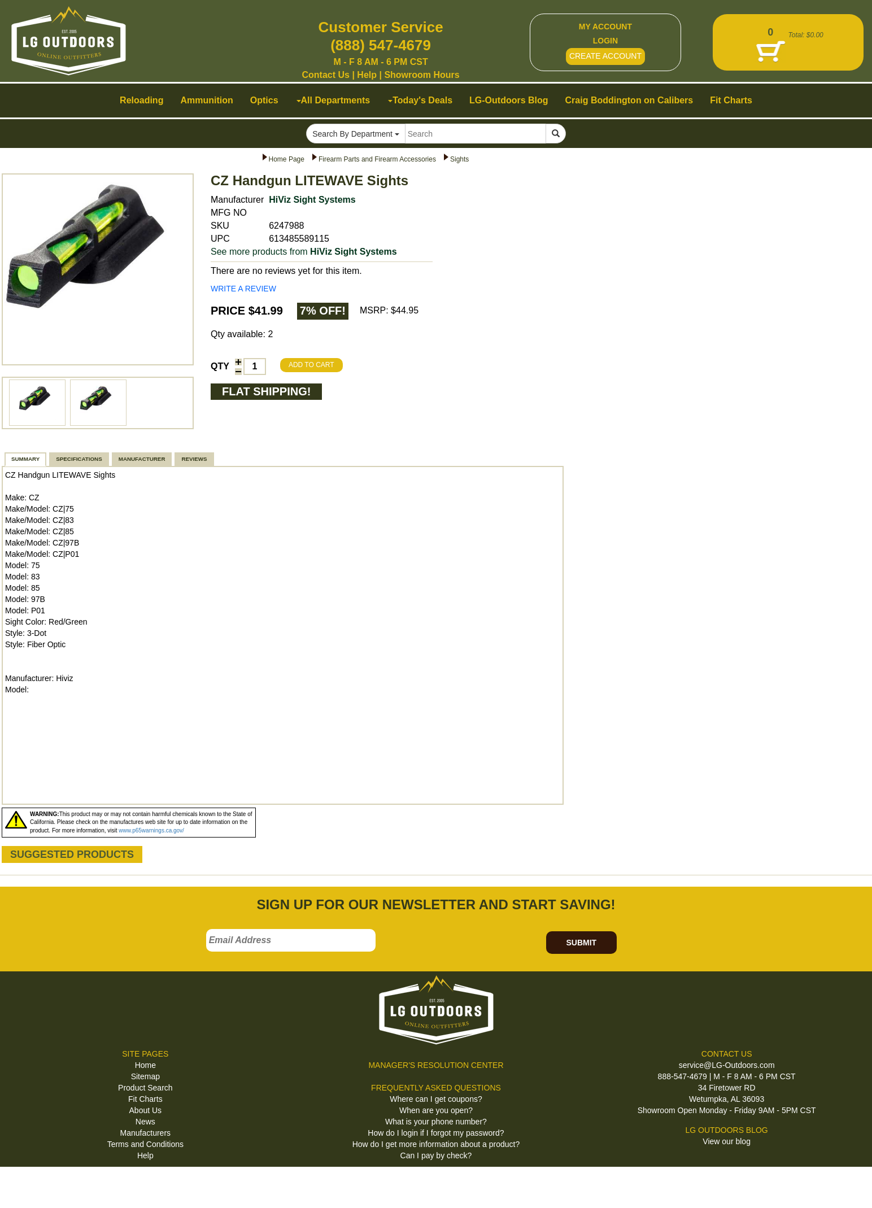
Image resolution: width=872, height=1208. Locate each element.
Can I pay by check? (436, 1155)
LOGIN (605, 40)
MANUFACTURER (142, 459)
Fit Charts (145, 1099)
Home (145, 1065)
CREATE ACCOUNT (605, 55)
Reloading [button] (141, 100)
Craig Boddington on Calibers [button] (629, 100)
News (145, 1121)
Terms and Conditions (145, 1144)
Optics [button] (264, 100)
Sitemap (145, 1076)
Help (367, 75)
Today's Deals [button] (420, 100)
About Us (145, 1110)
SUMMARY (25, 459)
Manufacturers (145, 1132)
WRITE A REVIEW (243, 288)
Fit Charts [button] (731, 100)
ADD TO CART (311, 365)
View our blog (727, 1141)
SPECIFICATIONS (79, 459)
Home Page (286, 159)
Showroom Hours (421, 75)
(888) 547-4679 (380, 45)
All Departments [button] (333, 100)
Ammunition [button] (206, 100)
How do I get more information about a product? (436, 1144)
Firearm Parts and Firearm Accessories (377, 159)
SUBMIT (581, 942)
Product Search (145, 1087)
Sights (459, 159)
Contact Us (326, 75)
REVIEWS (194, 459)
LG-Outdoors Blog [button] (508, 100)
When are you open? (436, 1110)
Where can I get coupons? (436, 1099)
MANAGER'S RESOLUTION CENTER (435, 1065)
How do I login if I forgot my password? (436, 1132)
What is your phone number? (436, 1121)
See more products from (304, 251)
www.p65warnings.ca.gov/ (151, 830)
